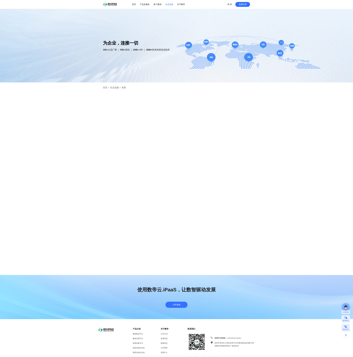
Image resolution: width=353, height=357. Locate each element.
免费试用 (243, 4)
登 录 (229, 4)
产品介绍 (137, 329)
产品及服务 (145, 4)
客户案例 (157, 4)
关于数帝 (181, 4)
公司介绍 (164, 334)
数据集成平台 (138, 334)
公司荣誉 (164, 348)
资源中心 (164, 352)
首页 (134, 4)
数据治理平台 (138, 338)
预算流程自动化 (139, 352)
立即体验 (176, 305)
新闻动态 (164, 343)
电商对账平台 (138, 343)
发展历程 (164, 338)
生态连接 (169, 4)
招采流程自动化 (139, 348)
